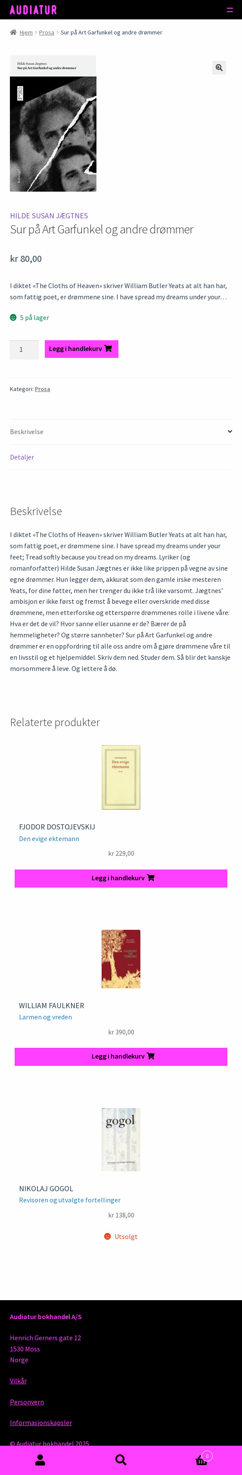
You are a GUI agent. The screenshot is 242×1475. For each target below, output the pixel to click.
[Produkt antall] (24, 350)
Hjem (26, 32)
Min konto (40, 1460)
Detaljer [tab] (22, 457)
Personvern (27, 1401)
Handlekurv (187, 1454)
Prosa (46, 32)
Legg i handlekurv (75, 348)
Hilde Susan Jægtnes (49, 215)
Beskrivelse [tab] (26, 431)
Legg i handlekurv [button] (118, 877)
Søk (121, 1460)
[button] (219, 68)
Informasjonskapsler (41, 1422)
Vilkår (18, 1380)
